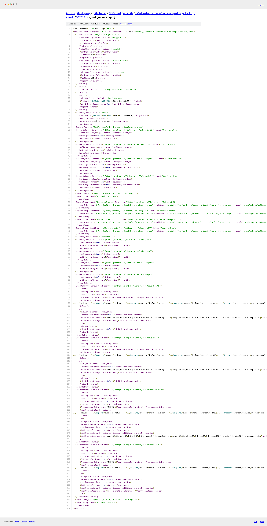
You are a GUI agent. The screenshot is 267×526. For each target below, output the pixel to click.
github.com (99, 13)
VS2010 (80, 17)
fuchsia (70, 13)
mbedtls (128, 13)
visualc (70, 17)
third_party (83, 13)
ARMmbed (115, 13)
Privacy (24, 521)
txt (255, 521)
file (122, 24)
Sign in (261, 4)
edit (130, 24)
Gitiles (16, 521)
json (262, 521)
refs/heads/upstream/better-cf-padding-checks (163, 13)
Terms (32, 521)
